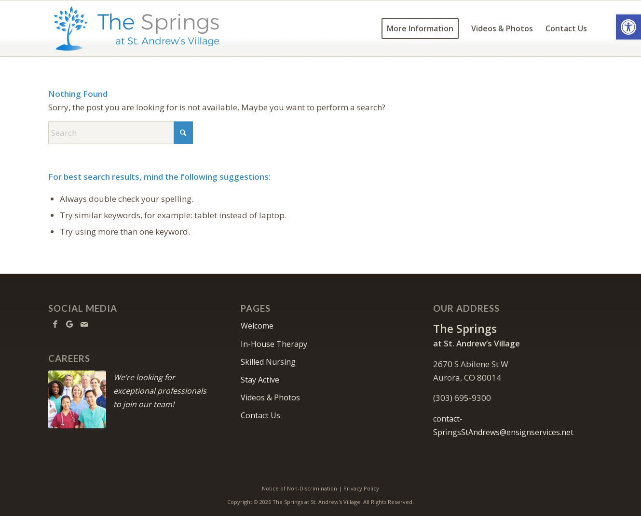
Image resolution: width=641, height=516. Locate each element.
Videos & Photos (270, 397)
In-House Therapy (274, 344)
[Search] (120, 132)
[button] (628, 27)
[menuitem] (420, 28)
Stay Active (260, 379)
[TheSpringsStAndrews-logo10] (136, 28)
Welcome (257, 325)
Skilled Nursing (268, 362)
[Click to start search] (183, 132)
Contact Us (260, 415)
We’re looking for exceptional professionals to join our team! (159, 391)
